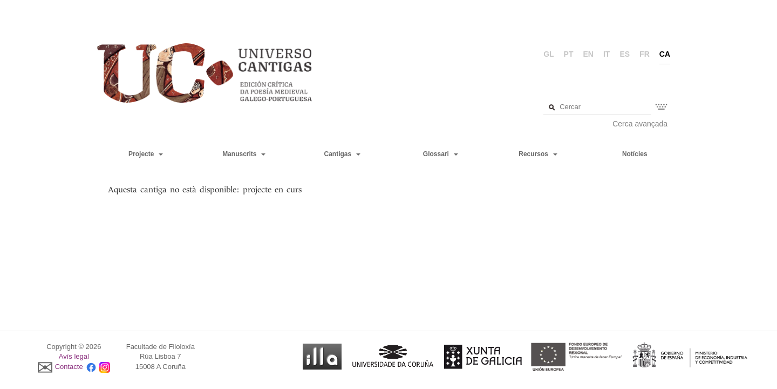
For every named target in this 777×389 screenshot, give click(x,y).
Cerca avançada (639, 123)
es (624, 54)
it (606, 54)
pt (569, 54)
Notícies (635, 154)
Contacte (69, 367)
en (588, 54)
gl (548, 54)
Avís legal (74, 356)
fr (644, 54)
